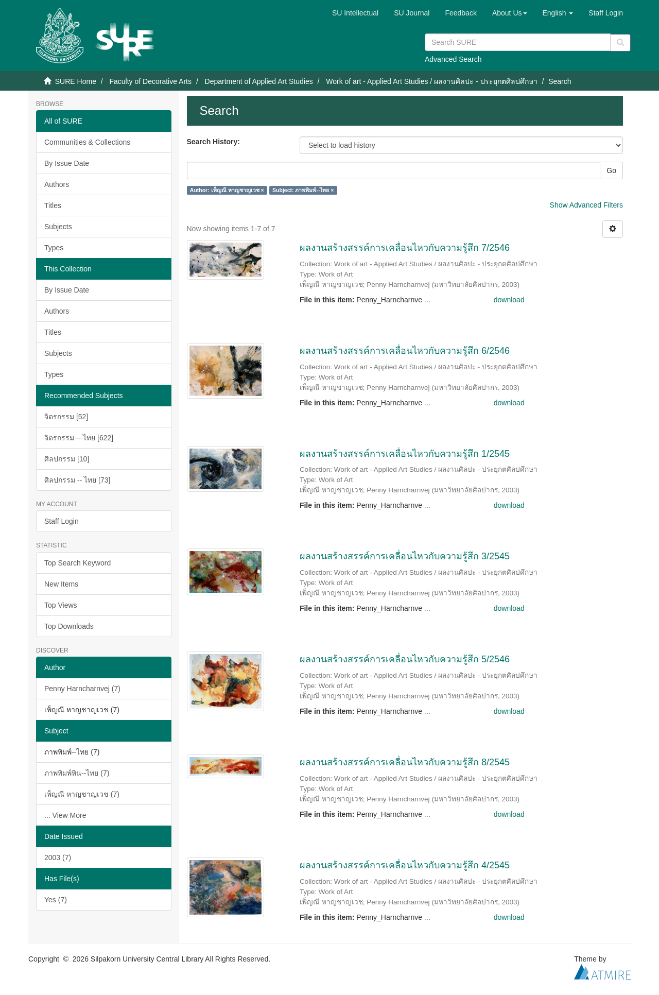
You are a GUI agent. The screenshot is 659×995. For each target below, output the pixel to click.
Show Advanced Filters (586, 205)
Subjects (58, 226)
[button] (509, 13)
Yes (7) (55, 900)
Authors (56, 184)
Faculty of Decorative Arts (150, 81)
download (509, 300)
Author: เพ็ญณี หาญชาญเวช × (227, 190)
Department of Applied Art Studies (259, 81)
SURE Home (75, 81)
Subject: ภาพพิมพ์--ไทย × (303, 190)
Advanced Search (453, 59)
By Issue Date (66, 163)
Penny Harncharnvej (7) (82, 688)
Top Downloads (69, 626)
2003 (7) (57, 857)
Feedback (460, 13)
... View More (65, 815)
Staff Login (61, 521)
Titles (52, 205)
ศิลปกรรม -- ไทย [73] (77, 480)
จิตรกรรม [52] (66, 417)
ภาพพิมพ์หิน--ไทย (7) (76, 773)
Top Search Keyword (77, 563)
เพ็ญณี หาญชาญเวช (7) (81, 794)
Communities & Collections (87, 142)
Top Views (60, 605)
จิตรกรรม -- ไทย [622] (78, 438)
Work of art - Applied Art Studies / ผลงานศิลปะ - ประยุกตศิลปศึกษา (431, 81)
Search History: (213, 142)
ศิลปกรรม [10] (66, 459)
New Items (61, 584)
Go (611, 170)
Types (53, 248)
